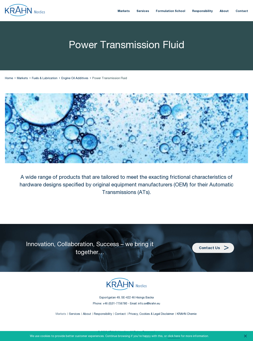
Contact (242, 11)
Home (9, 78)
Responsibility (202, 11)
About (224, 11)
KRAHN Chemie (187, 313)
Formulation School (170, 11)
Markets (124, 11)
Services (143, 11)
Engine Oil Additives (74, 78)
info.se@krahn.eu (149, 303)
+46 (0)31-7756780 (115, 303)
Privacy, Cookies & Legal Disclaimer (151, 313)
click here (174, 336)
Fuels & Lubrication (44, 78)
